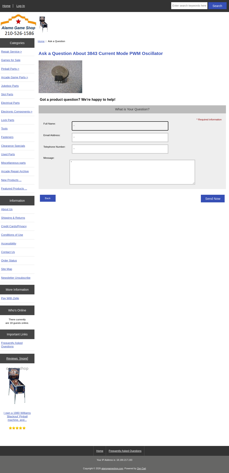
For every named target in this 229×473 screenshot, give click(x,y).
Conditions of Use (12, 234)
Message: (48, 157)
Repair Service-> (11, 51)
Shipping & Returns (13, 217)
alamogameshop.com (112, 468)
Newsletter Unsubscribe (16, 277)
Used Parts (8, 154)
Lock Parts (7, 120)
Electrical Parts (10, 102)
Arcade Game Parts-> (14, 77)
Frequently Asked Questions (12, 344)
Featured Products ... (14, 188)
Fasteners (7, 137)
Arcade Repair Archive (15, 171)
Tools (4, 128)
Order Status (9, 260)
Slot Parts (7, 94)
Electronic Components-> (16, 111)
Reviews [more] (17, 358)
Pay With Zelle (10, 298)
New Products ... (11, 180)
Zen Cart (141, 468)
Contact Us (8, 252)
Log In (20, 6)
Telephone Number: (54, 146)
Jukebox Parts (10, 85)
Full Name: (49, 123)
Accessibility (8, 243)
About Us (6, 209)
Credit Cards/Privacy (14, 226)
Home (6, 6)
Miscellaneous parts (13, 162)
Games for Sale (11, 60)
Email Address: (51, 135)
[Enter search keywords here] (189, 5)
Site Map (6, 269)
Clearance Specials (13, 145)
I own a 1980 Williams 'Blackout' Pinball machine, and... (17, 394)
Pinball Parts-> (10, 68)
